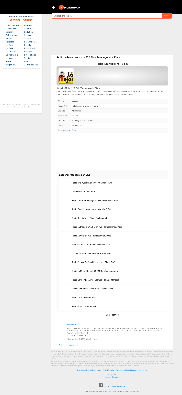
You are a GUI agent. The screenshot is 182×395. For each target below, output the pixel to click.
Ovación (27, 38)
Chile (105, 370)
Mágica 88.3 (11, 65)
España (111, 370)
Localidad (15, 20)
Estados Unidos (122, 370)
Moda (8, 61)
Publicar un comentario (68, 345)
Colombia (97, 370)
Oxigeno (27, 35)
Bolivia (89, 370)
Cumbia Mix (11, 28)
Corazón (9, 32)
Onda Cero (28, 32)
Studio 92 (28, 58)
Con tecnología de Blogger (112, 386)
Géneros (27, 20)
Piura (74, 130)
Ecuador (133, 370)
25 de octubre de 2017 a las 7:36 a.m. (82, 339)
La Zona (9, 45)
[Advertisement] (112, 36)
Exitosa (9, 38)
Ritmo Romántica (31, 48)
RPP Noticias (30, 55)
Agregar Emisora (112, 377)
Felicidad (10, 42)
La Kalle (9, 48)
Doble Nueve (11, 35)
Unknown (70, 325)
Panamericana (30, 42)
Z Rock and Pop (31, 65)
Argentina (81, 370)
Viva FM (27, 61)
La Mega (10, 58)
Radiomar (28, 51)
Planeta (27, 45)
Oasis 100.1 (29, 28)
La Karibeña (11, 51)
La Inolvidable (12, 55)
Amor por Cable (12, 25)
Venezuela (143, 370)
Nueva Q (28, 25)
